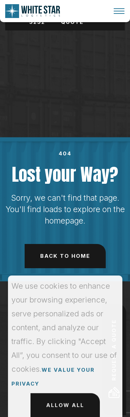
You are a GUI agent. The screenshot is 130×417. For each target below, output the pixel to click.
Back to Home (65, 256)
